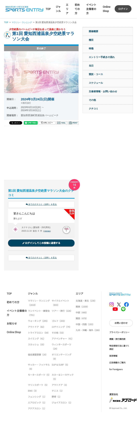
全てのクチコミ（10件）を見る (41, 204)
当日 (91, 65)
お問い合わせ (121, 323)
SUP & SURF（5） (60, 365)
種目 (91, 40)
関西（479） (82, 318)
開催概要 (93, 31)
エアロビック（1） (37, 403)
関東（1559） (82, 307)
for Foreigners (116, 369)
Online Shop (14, 332)
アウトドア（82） (36, 327)
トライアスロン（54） (39, 333)
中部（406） (82, 313)
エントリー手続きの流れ (102, 57)
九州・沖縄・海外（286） (88, 330)
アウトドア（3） (60, 385)
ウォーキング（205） (38, 321)
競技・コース (96, 74)
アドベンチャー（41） (63, 339)
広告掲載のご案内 (117, 363)
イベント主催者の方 (91, 9)
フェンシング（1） (37, 397)
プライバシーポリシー (119, 332)
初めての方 (77, 9)
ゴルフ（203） (59, 321)
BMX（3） (33, 391)
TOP (48, 9)
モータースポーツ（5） (39, 375)
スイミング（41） (36, 339)
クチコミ (93, 108)
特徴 (91, 48)
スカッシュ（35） (36, 345)
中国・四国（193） (85, 324)
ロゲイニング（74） (62, 327)
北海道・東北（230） (86, 301)
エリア (67, 9)
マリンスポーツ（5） (38, 385)
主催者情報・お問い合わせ (103, 91)
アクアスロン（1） (37, 409)
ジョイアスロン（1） (62, 403)
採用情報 (113, 356)
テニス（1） (58, 391)
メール (61, 123)
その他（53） (58, 333)
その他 (92, 100)
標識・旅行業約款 (117, 339)
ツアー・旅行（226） (62, 311)
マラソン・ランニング (23, 22)
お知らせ (12, 324)
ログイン (123, 8)
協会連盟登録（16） (38, 355)
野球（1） (57, 397)
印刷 (73, 123)
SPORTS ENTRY (24, 8)
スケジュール (96, 82)
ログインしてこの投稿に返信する (41, 243)
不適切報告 (47, 231)
